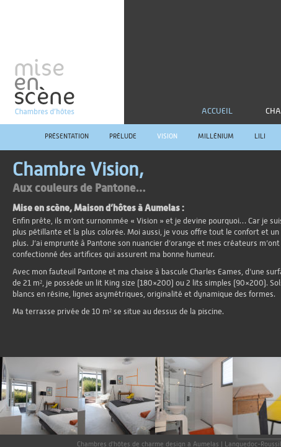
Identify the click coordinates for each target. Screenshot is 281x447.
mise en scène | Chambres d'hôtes (62, 62)
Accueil (217, 111)
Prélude (122, 136)
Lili (259, 136)
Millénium (216, 136)
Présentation (67, 136)
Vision (167, 136)
